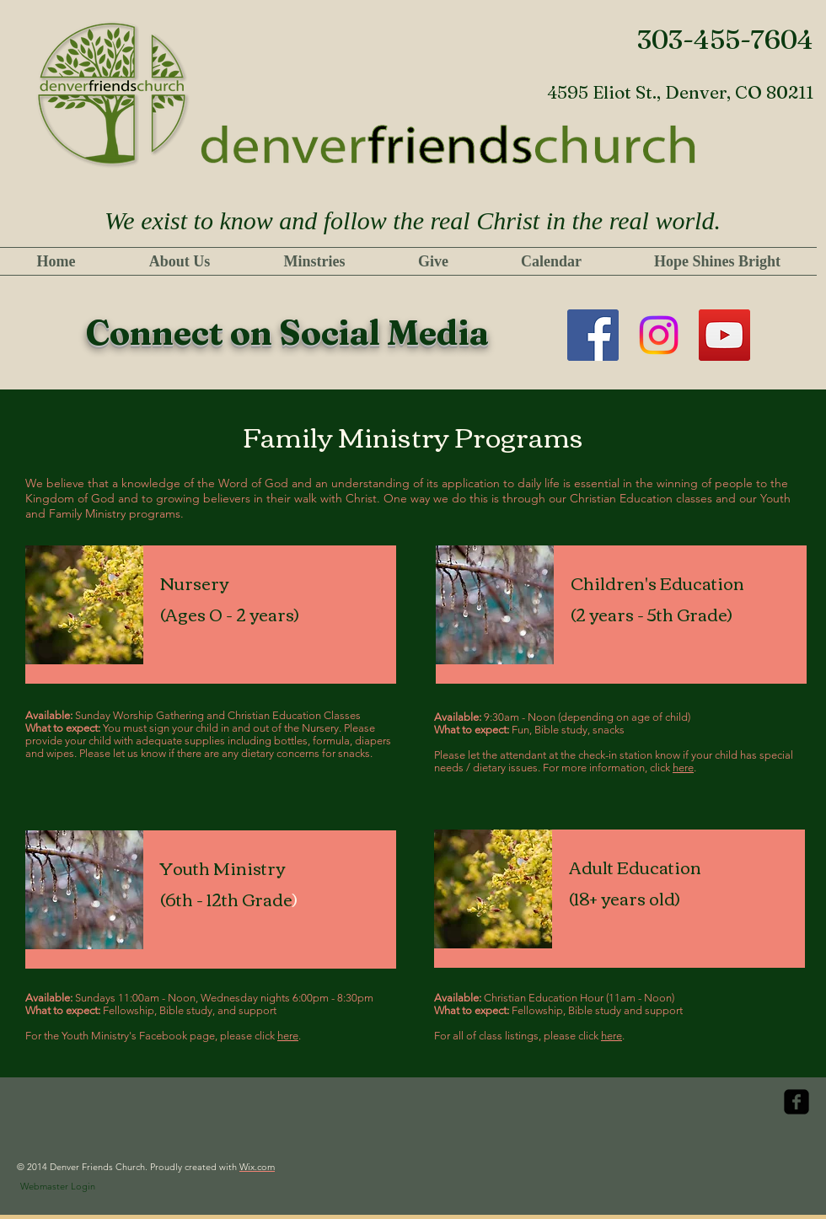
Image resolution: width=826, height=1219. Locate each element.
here (683, 767)
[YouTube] (724, 335)
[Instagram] (658, 335)
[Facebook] (593, 335)
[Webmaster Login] (57, 1186)
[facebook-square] (796, 1101)
